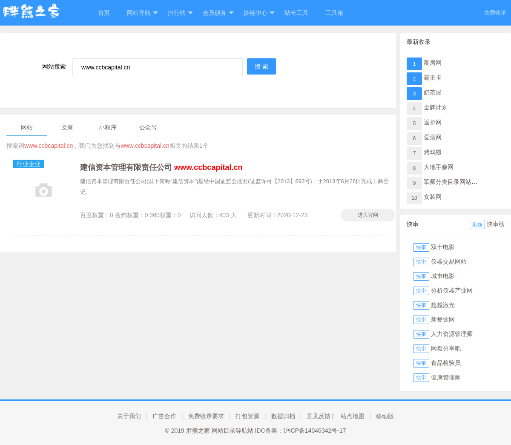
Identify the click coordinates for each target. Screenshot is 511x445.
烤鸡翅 (433, 152)
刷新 (477, 225)
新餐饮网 (443, 319)
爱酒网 (433, 137)
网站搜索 (54, 66)
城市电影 (443, 276)
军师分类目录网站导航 (453, 181)
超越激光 (443, 304)
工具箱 (334, 12)
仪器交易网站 (449, 261)
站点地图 (353, 416)
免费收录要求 (206, 416)
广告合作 (164, 416)
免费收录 (495, 12)
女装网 (433, 196)
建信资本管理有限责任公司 (161, 167)
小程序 (108, 127)
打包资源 (247, 416)
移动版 (385, 416)
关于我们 (129, 416)
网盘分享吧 (446, 348)
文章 (67, 127)
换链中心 (259, 13)
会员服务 (218, 13)
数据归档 (283, 416)
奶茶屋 (433, 92)
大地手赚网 (439, 167)
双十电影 (443, 247)
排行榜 (180, 13)
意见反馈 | (320, 416)
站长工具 (296, 12)
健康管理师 (446, 377)
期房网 (433, 62)
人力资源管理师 (452, 333)
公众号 (148, 127)
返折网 (433, 122)
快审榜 (496, 224)
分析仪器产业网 (452, 290)
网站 (27, 127)
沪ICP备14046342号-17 (314, 430)
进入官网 (368, 215)
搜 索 (261, 66)
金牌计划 (436, 107)
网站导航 (142, 13)
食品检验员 (446, 362)
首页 (104, 12)
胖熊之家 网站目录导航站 (219, 430)
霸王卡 (433, 77)
